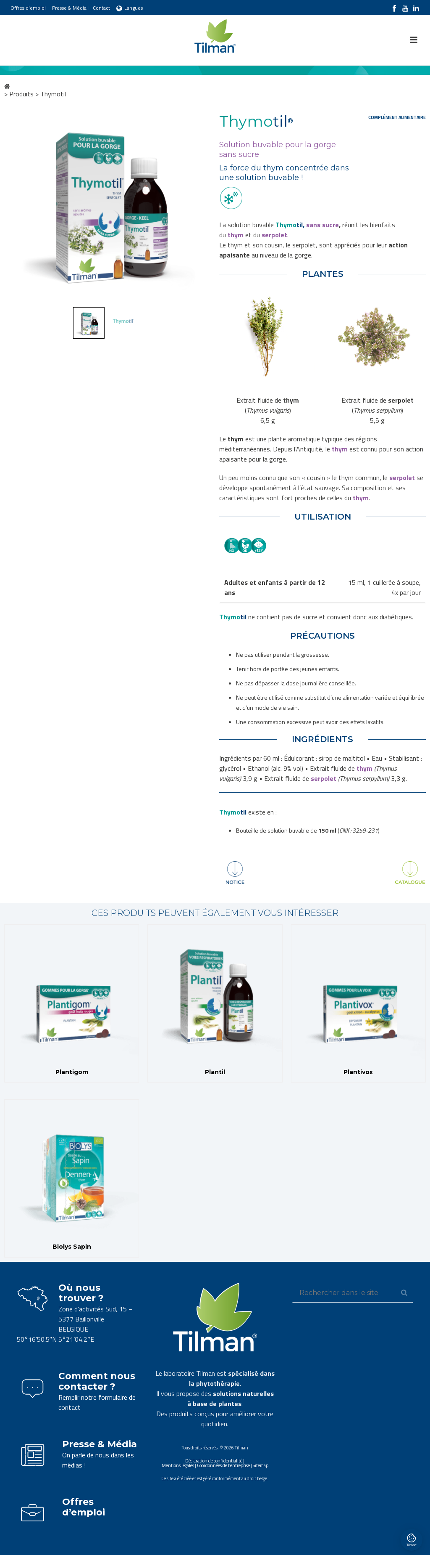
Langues (129, 8)
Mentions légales (178, 1465)
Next (197, 208)
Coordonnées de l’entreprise (223, 1465)
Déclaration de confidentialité (213, 1460)
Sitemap (260, 1465)
